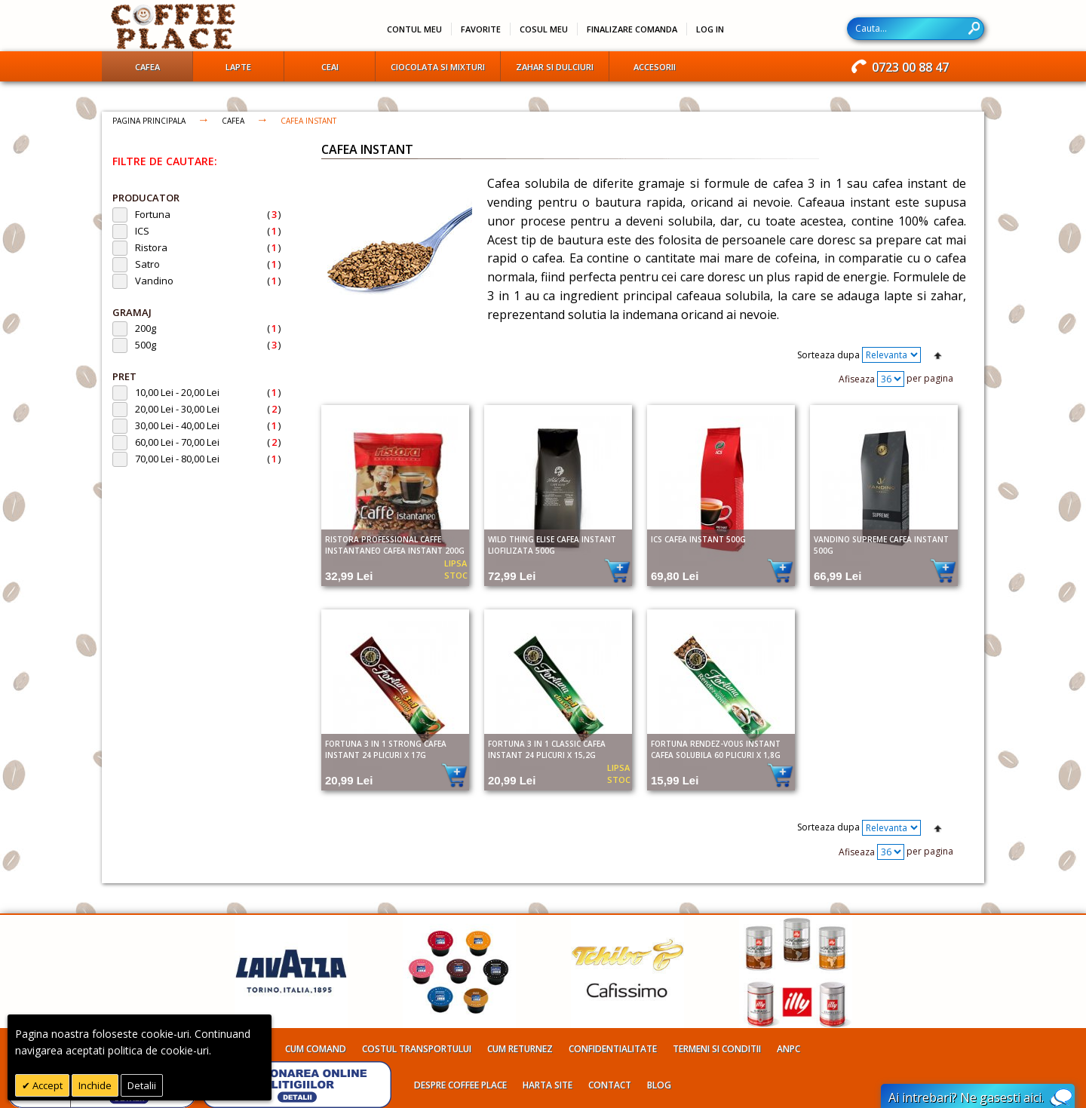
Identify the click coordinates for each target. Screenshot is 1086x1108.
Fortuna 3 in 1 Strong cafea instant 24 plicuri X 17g (385, 749)
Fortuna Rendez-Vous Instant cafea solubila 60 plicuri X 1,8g (716, 749)
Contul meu (414, 29)
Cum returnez (520, 1048)
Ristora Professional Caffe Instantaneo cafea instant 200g (395, 545)
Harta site (547, 1085)
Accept (46, 1085)
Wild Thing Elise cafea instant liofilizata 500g (552, 545)
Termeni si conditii (717, 1048)
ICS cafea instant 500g (698, 539)
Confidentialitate (613, 1048)
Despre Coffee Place (460, 1085)
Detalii (141, 1085)
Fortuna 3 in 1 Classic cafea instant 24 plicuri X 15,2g (547, 749)
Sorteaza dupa (828, 354)
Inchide (95, 1085)
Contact (609, 1085)
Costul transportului (416, 1048)
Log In (710, 29)
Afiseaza (857, 379)
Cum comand (315, 1048)
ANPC (788, 1048)
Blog (659, 1085)
